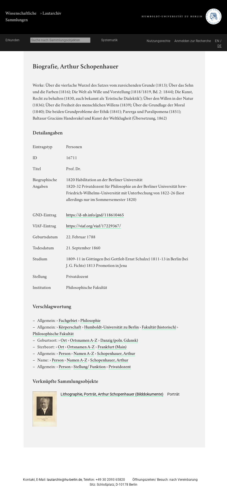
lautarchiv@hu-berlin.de (64, 480)
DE (219, 46)
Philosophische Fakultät (53, 333)
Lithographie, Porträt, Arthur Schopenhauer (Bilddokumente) (112, 394)
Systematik (109, 40)
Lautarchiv (51, 13)
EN (217, 41)
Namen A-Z (83, 353)
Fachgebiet (68, 320)
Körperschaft (70, 327)
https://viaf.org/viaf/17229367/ (93, 225)
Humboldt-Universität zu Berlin (111, 327)
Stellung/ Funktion (89, 366)
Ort (64, 340)
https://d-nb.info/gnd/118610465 (95, 214)
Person (64, 353)
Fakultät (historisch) (159, 327)
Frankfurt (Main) (112, 346)
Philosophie (90, 320)
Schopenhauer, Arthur (116, 353)
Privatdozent (120, 366)
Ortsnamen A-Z (83, 340)
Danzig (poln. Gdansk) (119, 340)
